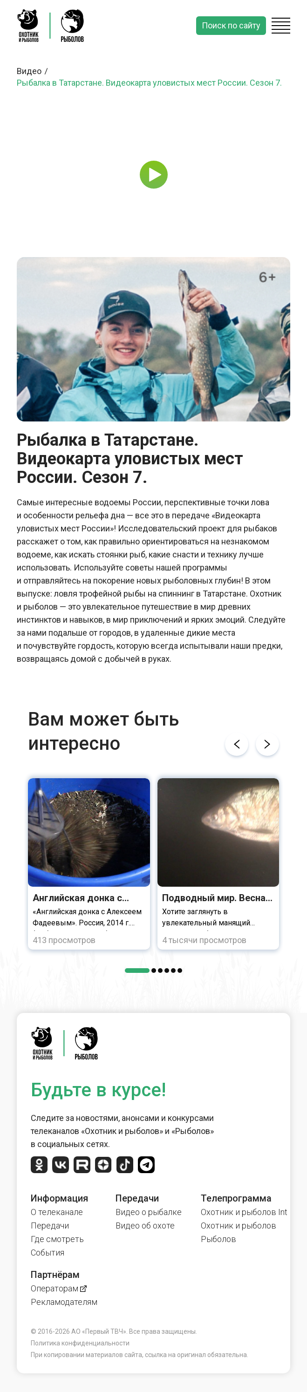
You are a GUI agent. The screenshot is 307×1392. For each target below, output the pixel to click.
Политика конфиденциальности (80, 1343)
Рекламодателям (64, 1302)
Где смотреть (57, 1239)
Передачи (50, 1225)
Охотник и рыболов (238, 1225)
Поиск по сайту (231, 25)
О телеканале (57, 1212)
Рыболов (218, 1239)
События (47, 1252)
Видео (34, 71)
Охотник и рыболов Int (244, 1212)
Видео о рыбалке (149, 1212)
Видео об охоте (145, 1225)
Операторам (59, 1288)
